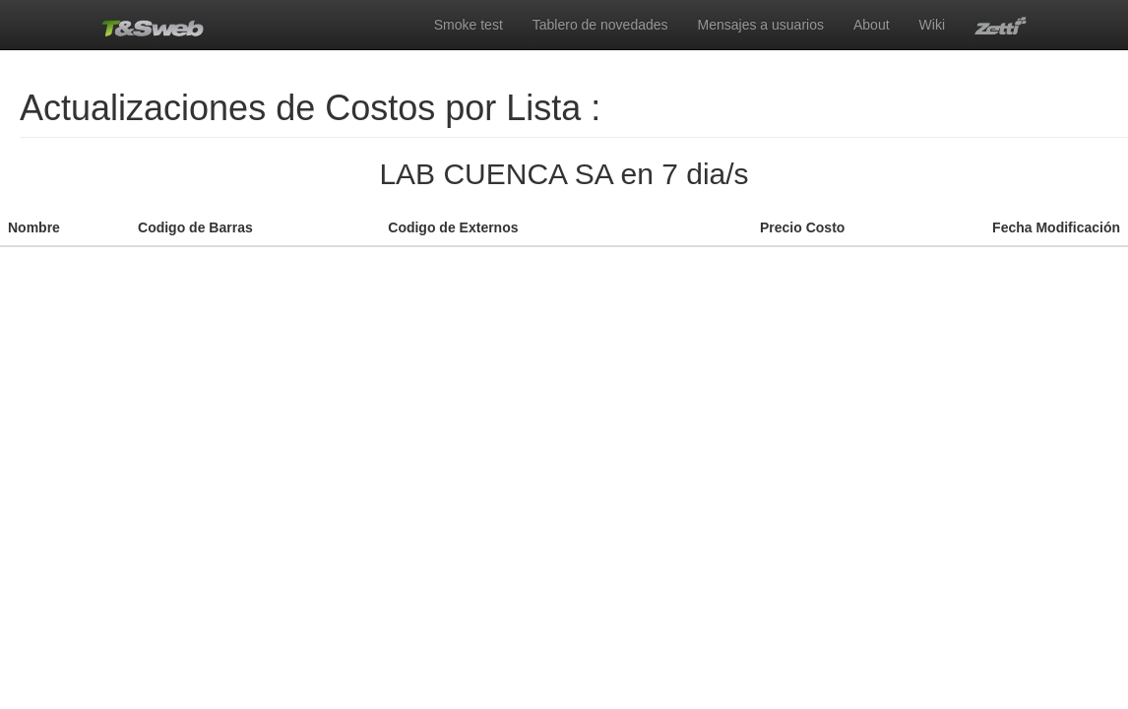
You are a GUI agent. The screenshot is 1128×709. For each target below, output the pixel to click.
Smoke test (468, 24)
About (871, 24)
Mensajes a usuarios (761, 24)
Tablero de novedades (600, 24)
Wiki (932, 24)
